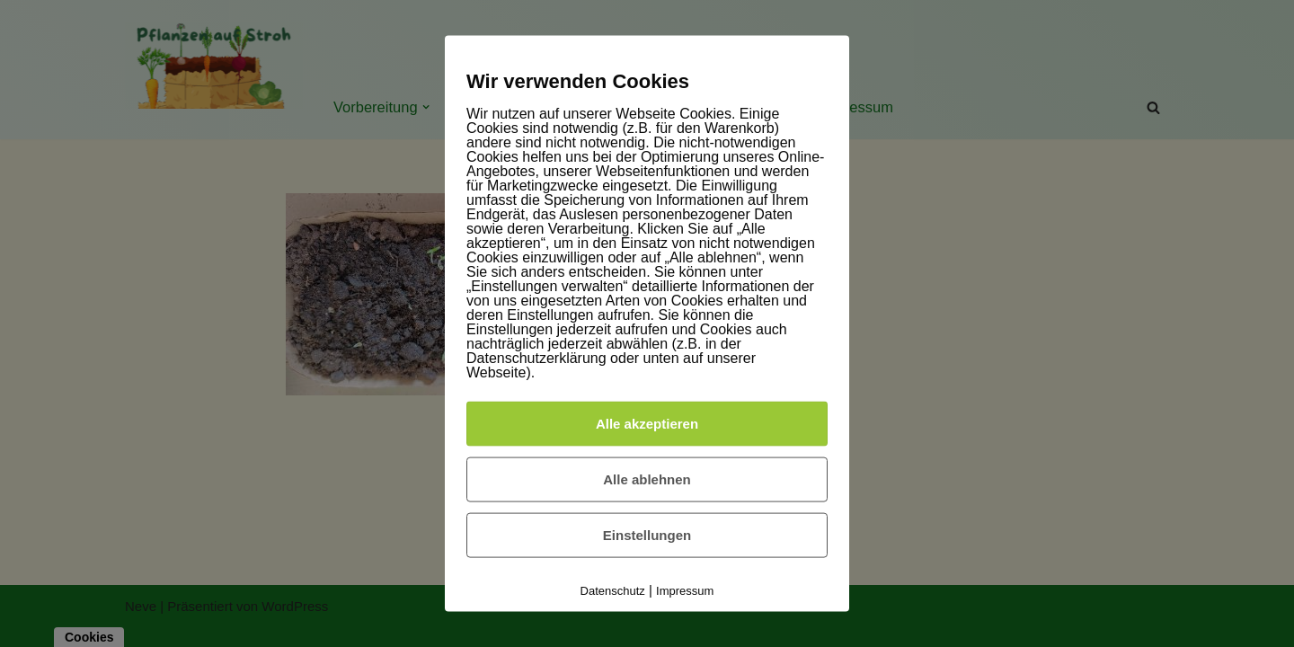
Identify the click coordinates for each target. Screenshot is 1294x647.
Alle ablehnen (647, 478)
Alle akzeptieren (647, 422)
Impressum (684, 590)
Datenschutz (613, 590)
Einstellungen (647, 534)
